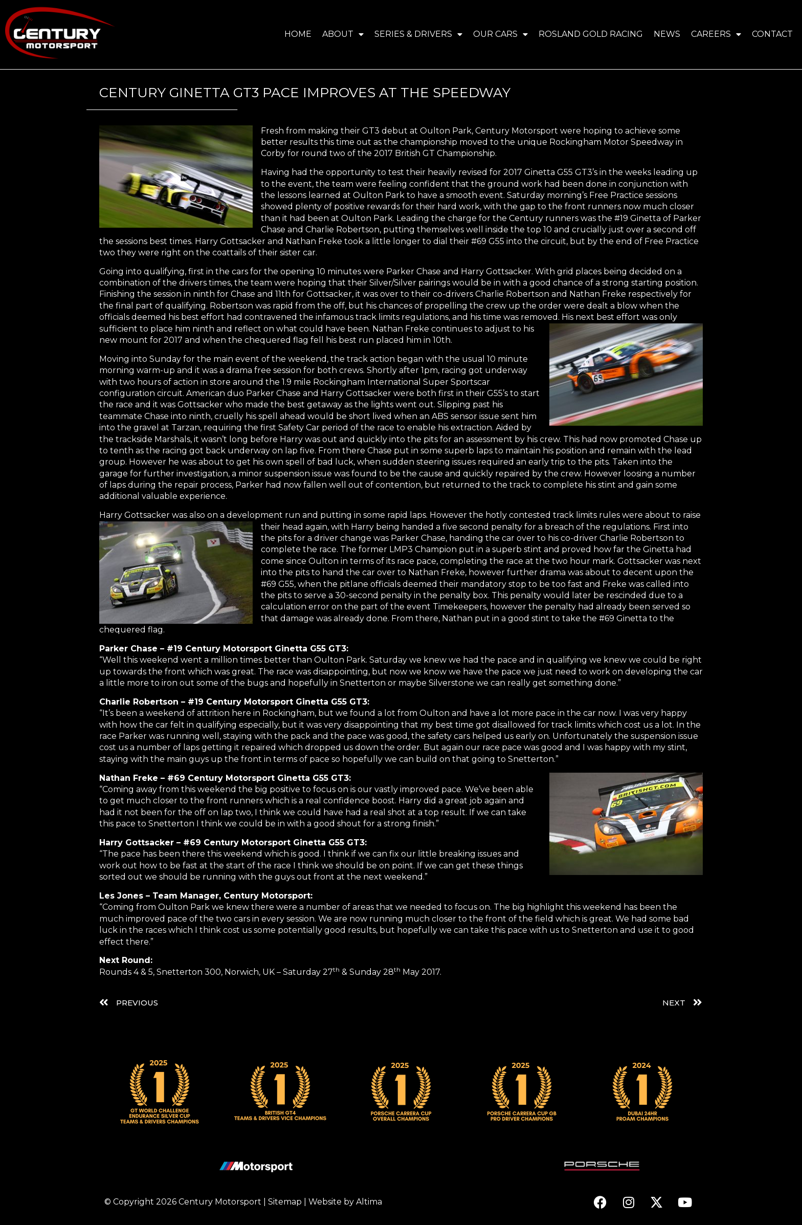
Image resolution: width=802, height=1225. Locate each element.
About (343, 34)
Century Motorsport (220, 1202)
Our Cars (500, 34)
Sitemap (285, 1202)
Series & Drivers (418, 34)
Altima (369, 1202)
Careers (716, 34)
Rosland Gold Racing (591, 34)
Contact (772, 34)
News (667, 34)
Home (297, 34)
